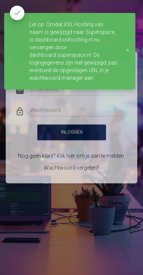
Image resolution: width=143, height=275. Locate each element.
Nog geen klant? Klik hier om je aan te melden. (71, 147)
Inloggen (71, 123)
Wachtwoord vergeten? (71, 159)
